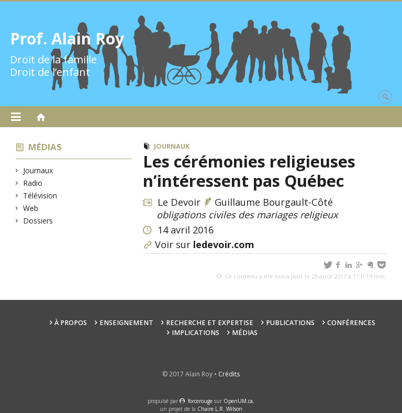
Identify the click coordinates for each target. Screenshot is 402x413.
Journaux (38, 170)
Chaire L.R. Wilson (219, 408)
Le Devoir (179, 202)
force (200, 401)
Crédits (229, 374)
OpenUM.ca (238, 401)
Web (31, 208)
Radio (33, 183)
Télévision (40, 195)
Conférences (351, 322)
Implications (195, 332)
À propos (70, 322)
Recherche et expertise (209, 322)
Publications (290, 322)
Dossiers (38, 221)
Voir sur (204, 244)
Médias (45, 147)
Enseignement (126, 322)
